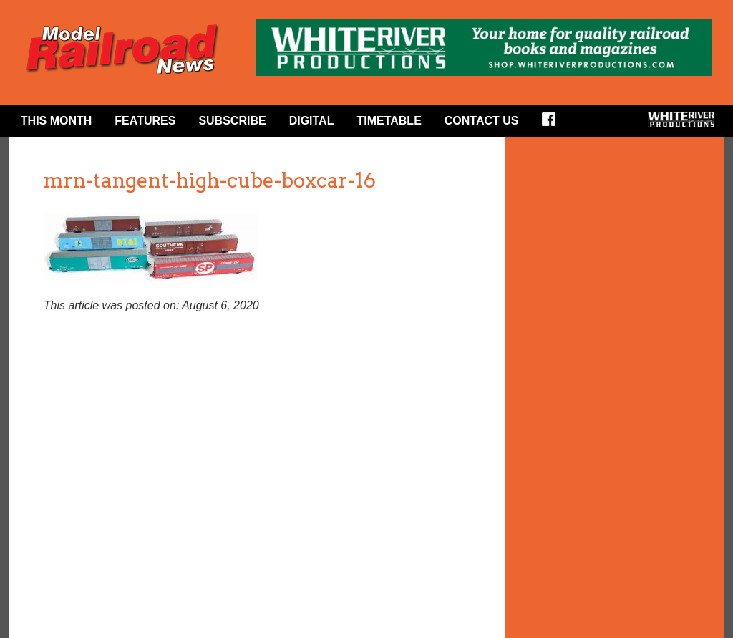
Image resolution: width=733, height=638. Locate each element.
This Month (56, 121)
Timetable (388, 121)
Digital (311, 121)
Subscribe (232, 121)
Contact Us (482, 121)
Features (145, 121)
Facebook (553, 123)
